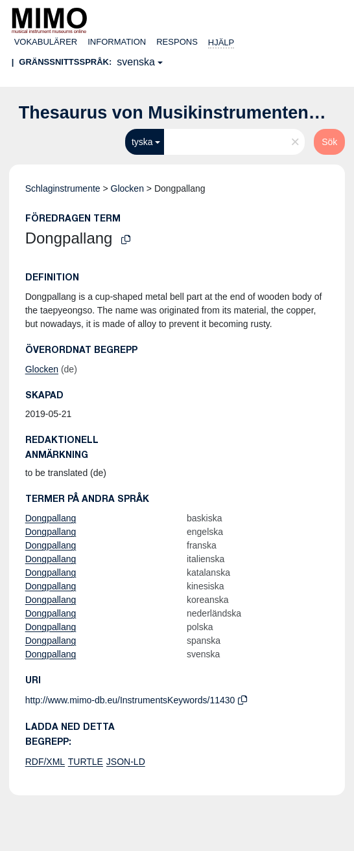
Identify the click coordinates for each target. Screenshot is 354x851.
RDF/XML (45, 761)
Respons (177, 42)
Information (117, 42)
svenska (136, 61)
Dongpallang (51, 518)
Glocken (127, 188)
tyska (142, 142)
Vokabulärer (46, 42)
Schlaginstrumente (62, 188)
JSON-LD (125, 761)
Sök (329, 142)
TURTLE (85, 761)
